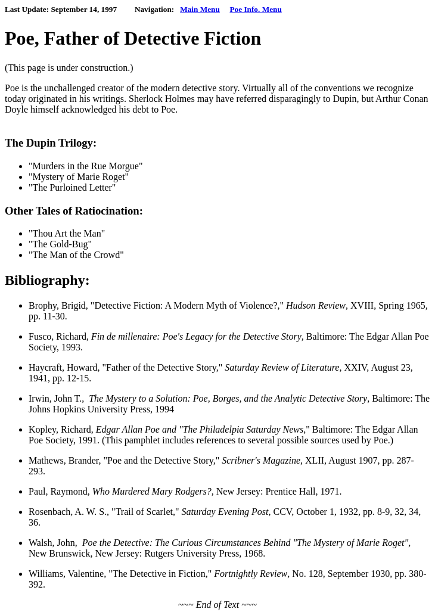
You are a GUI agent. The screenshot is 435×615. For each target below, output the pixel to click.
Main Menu (200, 9)
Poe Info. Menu (255, 9)
